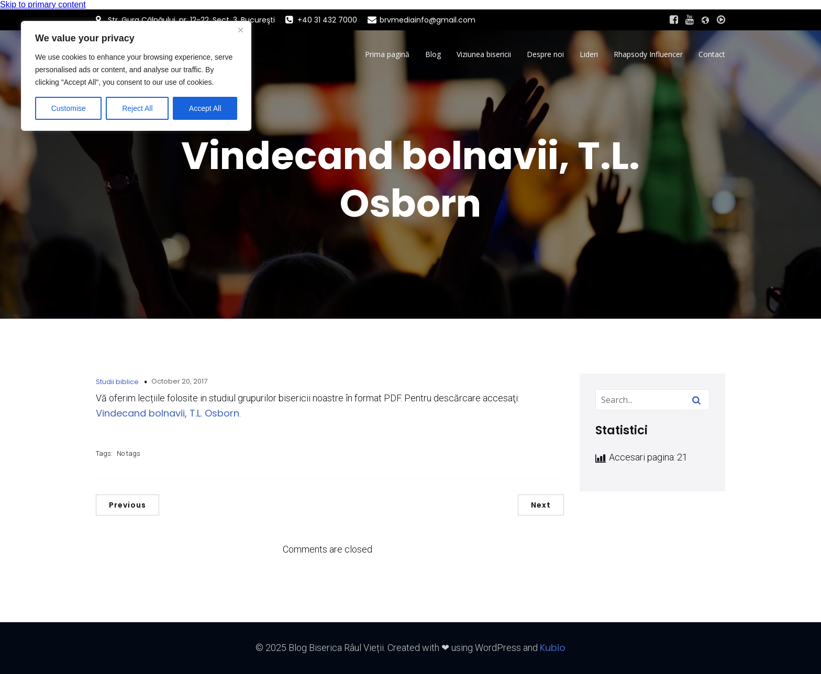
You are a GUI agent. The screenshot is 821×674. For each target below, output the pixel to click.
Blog (433, 54)
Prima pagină (387, 54)
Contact (711, 54)
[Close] (240, 30)
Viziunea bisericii (484, 54)
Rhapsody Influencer (648, 54)
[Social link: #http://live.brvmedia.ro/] (721, 20)
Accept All (205, 108)
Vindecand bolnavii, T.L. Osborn (167, 413)
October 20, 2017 (179, 381)
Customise (68, 108)
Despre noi (545, 54)
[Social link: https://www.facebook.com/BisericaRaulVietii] (674, 20)
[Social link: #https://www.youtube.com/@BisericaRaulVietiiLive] (689, 20)
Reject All (137, 108)
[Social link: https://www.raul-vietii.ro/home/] (705, 20)
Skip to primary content (43, 4)
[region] (136, 76)
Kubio (552, 647)
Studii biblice (117, 382)
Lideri (589, 54)
